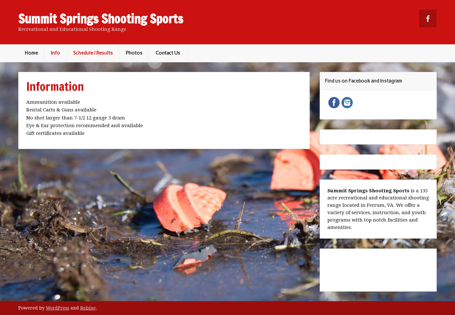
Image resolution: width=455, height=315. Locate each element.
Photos (134, 53)
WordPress (57, 308)
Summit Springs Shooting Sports (100, 19)
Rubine (88, 308)
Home (31, 53)
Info (55, 53)
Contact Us (168, 53)
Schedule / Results (93, 53)
